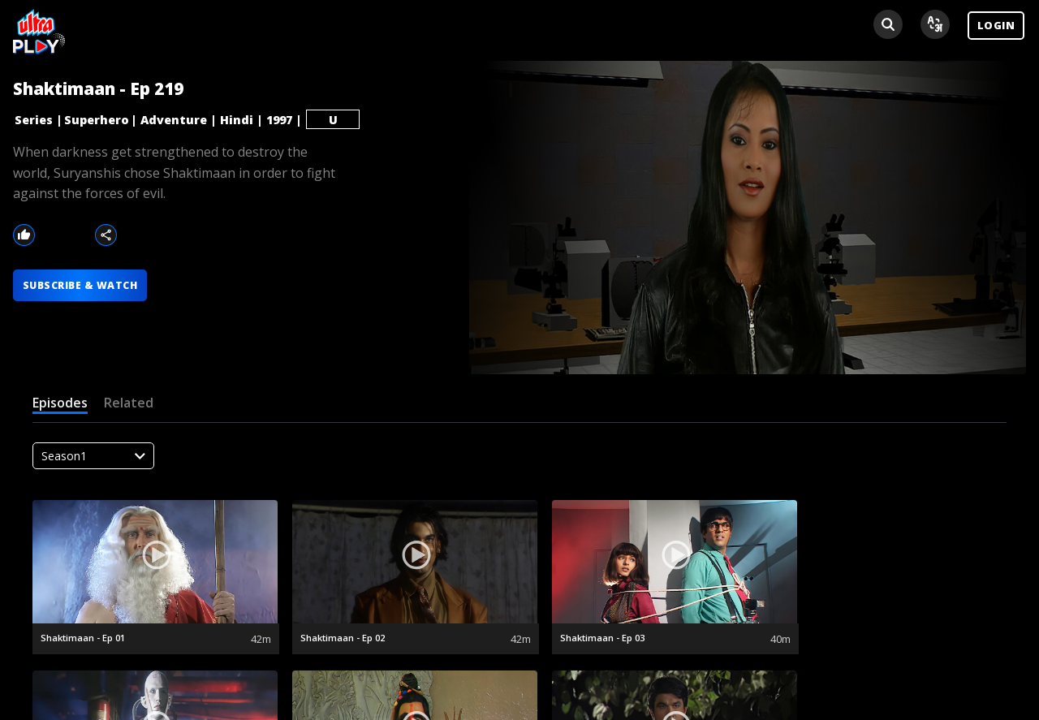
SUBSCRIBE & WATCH (83, 286)
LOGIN (996, 25)
